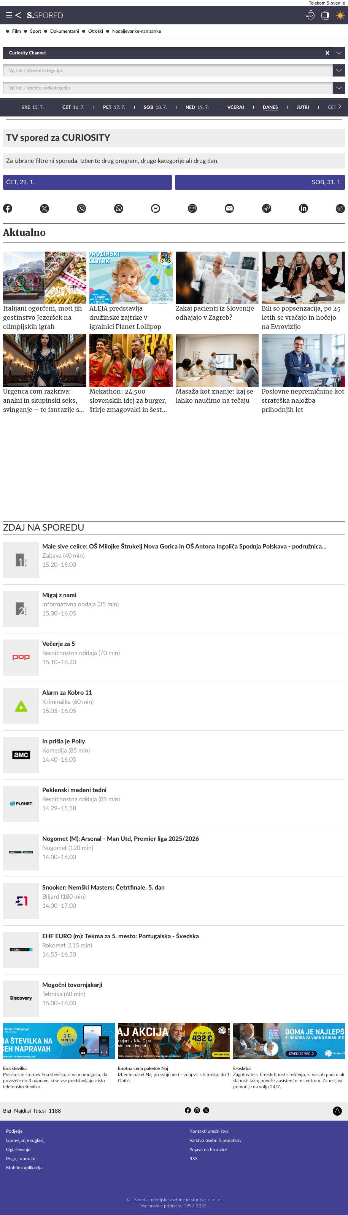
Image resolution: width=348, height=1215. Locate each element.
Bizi (7, 1111)
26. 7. (270, 107)
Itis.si (40, 1111)
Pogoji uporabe (21, 1158)
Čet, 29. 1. (20, 182)
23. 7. (146, 107)
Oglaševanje (18, 1149)
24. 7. (187, 107)
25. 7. (228, 107)
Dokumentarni (61, 31)
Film (13, 31)
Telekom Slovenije (327, 3)
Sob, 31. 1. (327, 182)
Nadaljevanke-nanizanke (133, 31)
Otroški (92, 31)
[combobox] (9, 53)
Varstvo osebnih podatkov (215, 1140)
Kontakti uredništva (209, 1131)
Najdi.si (22, 1111)
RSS (193, 1158)
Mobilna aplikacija (24, 1168)
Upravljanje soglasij (25, 1140)
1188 (55, 1111)
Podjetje (14, 1131)
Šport (32, 31)
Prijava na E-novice (208, 1149)
